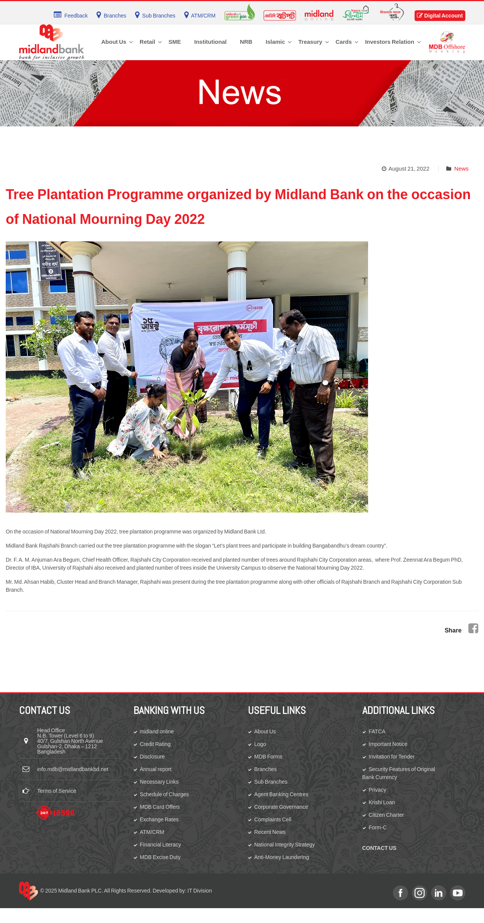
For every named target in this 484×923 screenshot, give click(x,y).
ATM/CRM (152, 832)
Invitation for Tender (392, 757)
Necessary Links (159, 782)
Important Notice (388, 744)
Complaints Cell (272, 819)
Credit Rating (155, 744)
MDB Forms (268, 757)
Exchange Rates (159, 819)
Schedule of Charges (164, 794)
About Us (265, 731)
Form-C (378, 827)
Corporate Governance (281, 807)
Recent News (270, 832)
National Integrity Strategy (284, 845)
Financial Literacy (160, 845)
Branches (265, 769)
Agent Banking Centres (281, 794)
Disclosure (152, 757)
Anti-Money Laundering (281, 857)
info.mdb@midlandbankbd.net (72, 769)
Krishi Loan (382, 802)
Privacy (377, 790)
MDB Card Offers (160, 807)
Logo (260, 744)
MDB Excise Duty (160, 857)
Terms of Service (56, 791)
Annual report (156, 769)
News (461, 168)
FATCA (377, 731)
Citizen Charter (386, 815)
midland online (157, 731)
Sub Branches (271, 782)
